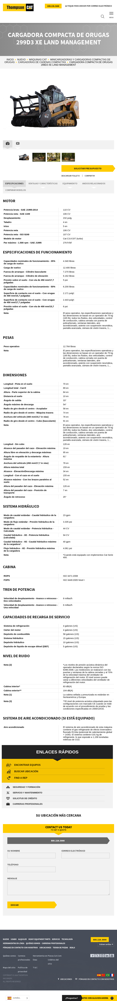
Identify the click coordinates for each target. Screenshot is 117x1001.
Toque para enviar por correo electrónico (88, 6)
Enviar (15, 905)
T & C (35, 968)
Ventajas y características (40, 183)
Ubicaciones (45, 948)
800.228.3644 (53, 6)
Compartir (90, 176)
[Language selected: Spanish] (17, 998)
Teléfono (12, 864)
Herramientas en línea (13, 943)
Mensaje (12, 878)
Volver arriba (105, 944)
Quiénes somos (33, 943)
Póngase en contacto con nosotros (20, 948)
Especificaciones (13, 183)
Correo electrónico (73, 850)
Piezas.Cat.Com (54, 956)
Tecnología (67, 939)
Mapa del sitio (9, 968)
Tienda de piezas (60, 948)
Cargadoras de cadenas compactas (42, 62)
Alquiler (22, 939)
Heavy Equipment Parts (39, 939)
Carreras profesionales (53, 943)
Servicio (56, 939)
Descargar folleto (70, 176)
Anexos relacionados (87, 183)
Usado (14, 939)
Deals (72, 948)
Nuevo (21, 59)
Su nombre (13, 850)
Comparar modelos (14, 190)
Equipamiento (65, 183)
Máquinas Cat (38, 59)
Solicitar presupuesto (88, 168)
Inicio (10, 59)
